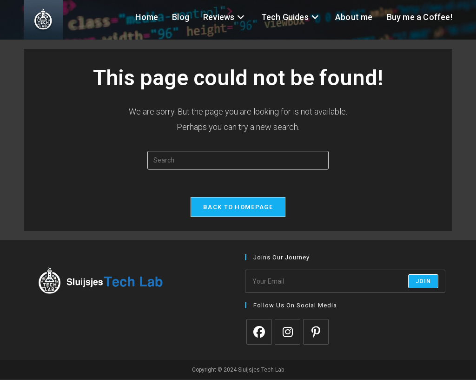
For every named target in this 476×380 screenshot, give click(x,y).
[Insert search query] (238, 160)
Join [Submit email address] (423, 281)
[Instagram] (287, 332)
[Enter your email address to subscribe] (345, 281)
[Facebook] (259, 332)
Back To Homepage (238, 207)
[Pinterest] (316, 332)
